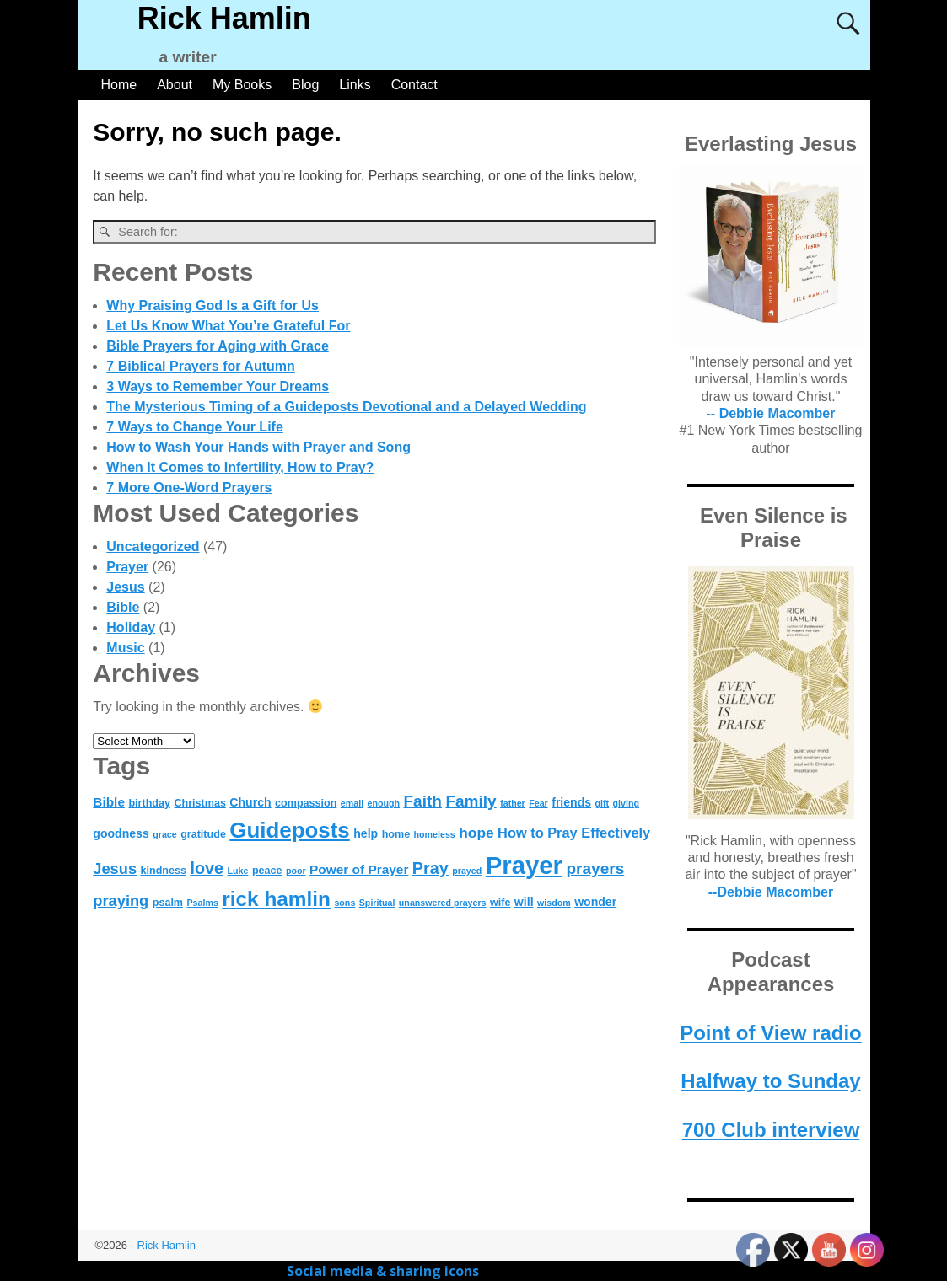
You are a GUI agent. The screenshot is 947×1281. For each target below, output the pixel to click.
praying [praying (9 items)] (120, 900)
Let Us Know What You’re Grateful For (228, 326)
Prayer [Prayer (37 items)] (524, 865)
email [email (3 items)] (352, 803)
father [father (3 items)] (512, 803)
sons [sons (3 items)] (344, 903)
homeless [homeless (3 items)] (434, 834)
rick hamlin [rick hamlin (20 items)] (276, 898)
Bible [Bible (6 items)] (109, 802)
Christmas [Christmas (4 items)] (199, 803)
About (174, 85)
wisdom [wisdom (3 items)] (554, 903)
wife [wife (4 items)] (500, 902)
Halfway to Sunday (770, 1080)
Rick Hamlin (224, 18)
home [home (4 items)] (396, 834)
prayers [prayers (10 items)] (595, 868)
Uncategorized (152, 546)
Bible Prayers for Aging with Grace (217, 346)
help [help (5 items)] (365, 833)
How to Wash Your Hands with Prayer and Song (258, 447)
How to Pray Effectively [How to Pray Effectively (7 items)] (574, 832)
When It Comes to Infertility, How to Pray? (240, 467)
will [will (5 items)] (524, 901)
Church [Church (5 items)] (250, 802)
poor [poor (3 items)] (296, 871)
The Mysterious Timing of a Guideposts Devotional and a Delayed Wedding (346, 406)
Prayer (127, 567)
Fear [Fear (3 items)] (538, 803)
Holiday (130, 627)
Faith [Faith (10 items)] (422, 801)
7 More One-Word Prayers (189, 487)
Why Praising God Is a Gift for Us (212, 305)
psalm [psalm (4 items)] (168, 902)
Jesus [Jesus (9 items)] (115, 868)
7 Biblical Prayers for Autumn (200, 366)
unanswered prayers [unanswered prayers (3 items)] (443, 903)
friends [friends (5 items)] (571, 802)
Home (119, 85)
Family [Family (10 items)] (470, 801)
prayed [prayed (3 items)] (467, 871)
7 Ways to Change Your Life (194, 427)
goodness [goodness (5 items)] (121, 833)
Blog (305, 85)
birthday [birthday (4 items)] (149, 803)
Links (354, 85)
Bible (122, 607)
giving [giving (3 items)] (626, 803)
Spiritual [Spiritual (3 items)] (377, 903)
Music (125, 647)
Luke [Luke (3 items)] (238, 871)
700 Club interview (771, 1129)
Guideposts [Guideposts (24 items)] (289, 830)
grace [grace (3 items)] (164, 834)
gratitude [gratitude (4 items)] (203, 834)
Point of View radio (771, 1032)
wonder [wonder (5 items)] (595, 901)
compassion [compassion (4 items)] (305, 803)
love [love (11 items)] (206, 868)
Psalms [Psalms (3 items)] (202, 903)
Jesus (125, 587)
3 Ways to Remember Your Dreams (217, 386)
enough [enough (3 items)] (384, 803)
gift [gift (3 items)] (602, 803)
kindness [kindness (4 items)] (163, 870)
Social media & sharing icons (384, 1271)
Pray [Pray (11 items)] (430, 868)
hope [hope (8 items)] (476, 832)
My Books (242, 85)
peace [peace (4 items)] (267, 870)
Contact (414, 85)
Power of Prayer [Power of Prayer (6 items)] (358, 869)
